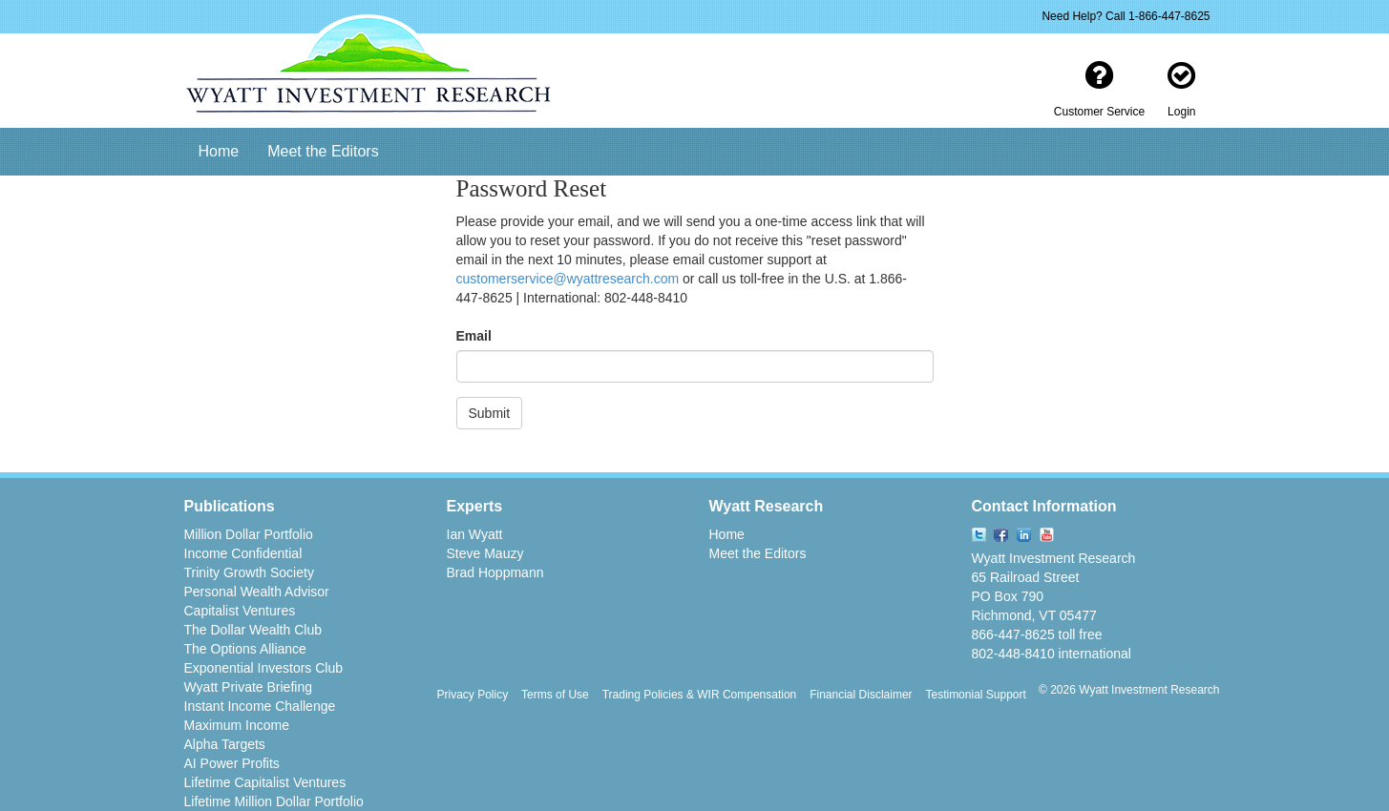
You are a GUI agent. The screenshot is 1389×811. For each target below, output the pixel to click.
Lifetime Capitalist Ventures (265, 782)
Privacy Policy (473, 694)
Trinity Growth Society (249, 572)
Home (219, 151)
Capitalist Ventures (240, 610)
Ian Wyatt (475, 534)
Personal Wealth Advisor (256, 591)
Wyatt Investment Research (1054, 558)
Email (474, 335)
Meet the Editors (323, 151)
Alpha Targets (224, 744)
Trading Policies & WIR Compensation (699, 694)
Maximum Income (236, 725)
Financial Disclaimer (861, 694)
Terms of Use (555, 694)
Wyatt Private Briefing (248, 687)
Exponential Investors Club (264, 668)
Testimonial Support (975, 694)
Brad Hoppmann (495, 572)
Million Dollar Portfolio (248, 534)
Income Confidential (243, 553)
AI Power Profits (232, 763)
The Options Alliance (245, 648)
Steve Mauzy (485, 553)
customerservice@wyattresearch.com (568, 278)
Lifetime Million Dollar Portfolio (274, 801)
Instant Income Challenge (260, 706)
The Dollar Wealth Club (253, 629)
